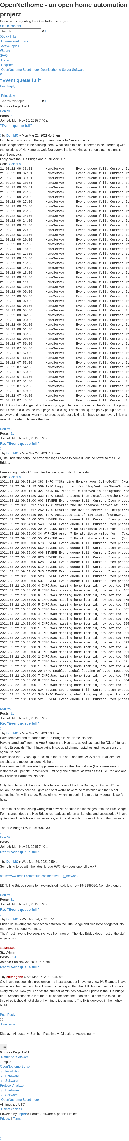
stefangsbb (7, 947)
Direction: (78, 1033)
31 (12, 115)
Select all (15, 164)
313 (13, 957)
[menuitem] (14, 41)
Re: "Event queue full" (19, 443)
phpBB (22, 1114)
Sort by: (45, 1033)
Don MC (6, 111)
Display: (14, 1033)
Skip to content (10, 26)
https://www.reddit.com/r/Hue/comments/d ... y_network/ (39, 876)
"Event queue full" (20, 80)
